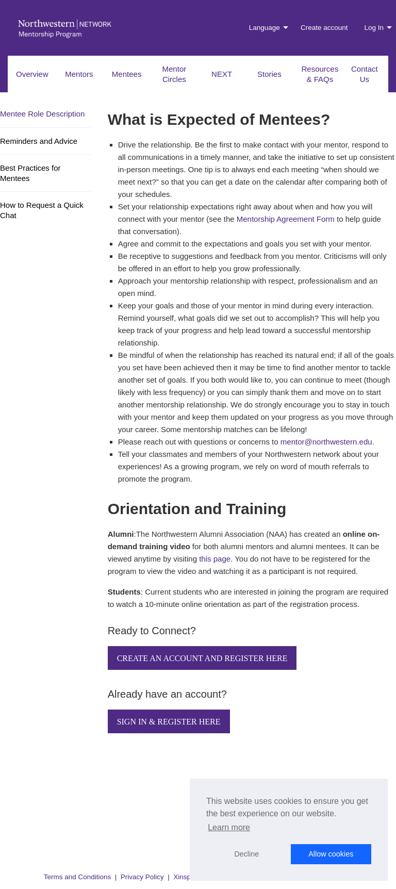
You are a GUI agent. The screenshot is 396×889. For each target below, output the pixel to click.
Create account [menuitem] (324, 27)
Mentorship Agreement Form (286, 219)
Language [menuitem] (264, 27)
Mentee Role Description (42, 113)
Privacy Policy (142, 877)
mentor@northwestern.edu (326, 441)
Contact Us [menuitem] (364, 74)
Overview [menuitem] (32, 74)
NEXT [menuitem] (221, 74)
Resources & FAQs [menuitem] (320, 74)
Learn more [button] (229, 827)
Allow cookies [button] (330, 854)
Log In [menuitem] (374, 27)
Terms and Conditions (77, 877)
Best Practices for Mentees (30, 173)
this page (214, 558)
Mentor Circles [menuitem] (174, 74)
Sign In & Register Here (169, 721)
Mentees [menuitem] (127, 74)
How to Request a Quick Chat (42, 210)
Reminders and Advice (38, 141)
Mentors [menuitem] (79, 74)
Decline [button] (246, 854)
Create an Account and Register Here (202, 658)
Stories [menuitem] (269, 74)
